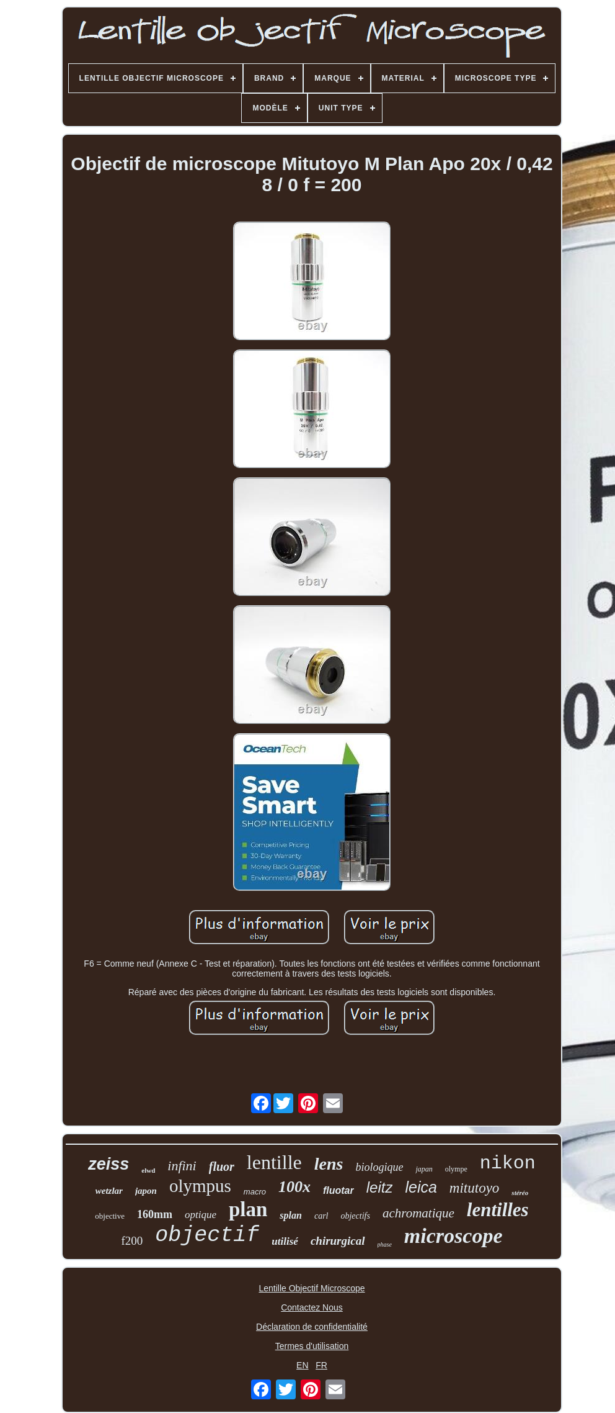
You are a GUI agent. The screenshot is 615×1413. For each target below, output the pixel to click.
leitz (379, 1187)
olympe (456, 1169)
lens (328, 1163)
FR (321, 1365)
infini (181, 1165)
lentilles (498, 1210)
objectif (207, 1235)
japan (423, 1169)
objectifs (354, 1216)
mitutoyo (474, 1188)
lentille (274, 1162)
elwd (148, 1170)
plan (248, 1209)
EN (302, 1365)
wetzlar (109, 1191)
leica (420, 1187)
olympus (200, 1186)
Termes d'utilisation (312, 1346)
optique (200, 1215)
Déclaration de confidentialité (312, 1327)
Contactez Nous (312, 1307)
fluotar (338, 1190)
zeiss (108, 1164)
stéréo (519, 1192)
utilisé (285, 1241)
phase (385, 1244)
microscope (453, 1235)
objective (110, 1216)
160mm (154, 1214)
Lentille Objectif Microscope (312, 1288)
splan (291, 1215)
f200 (132, 1240)
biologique (379, 1167)
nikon (508, 1163)
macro (255, 1191)
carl (321, 1216)
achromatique (418, 1213)
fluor (221, 1166)
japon (146, 1191)
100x (294, 1187)
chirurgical (338, 1240)
